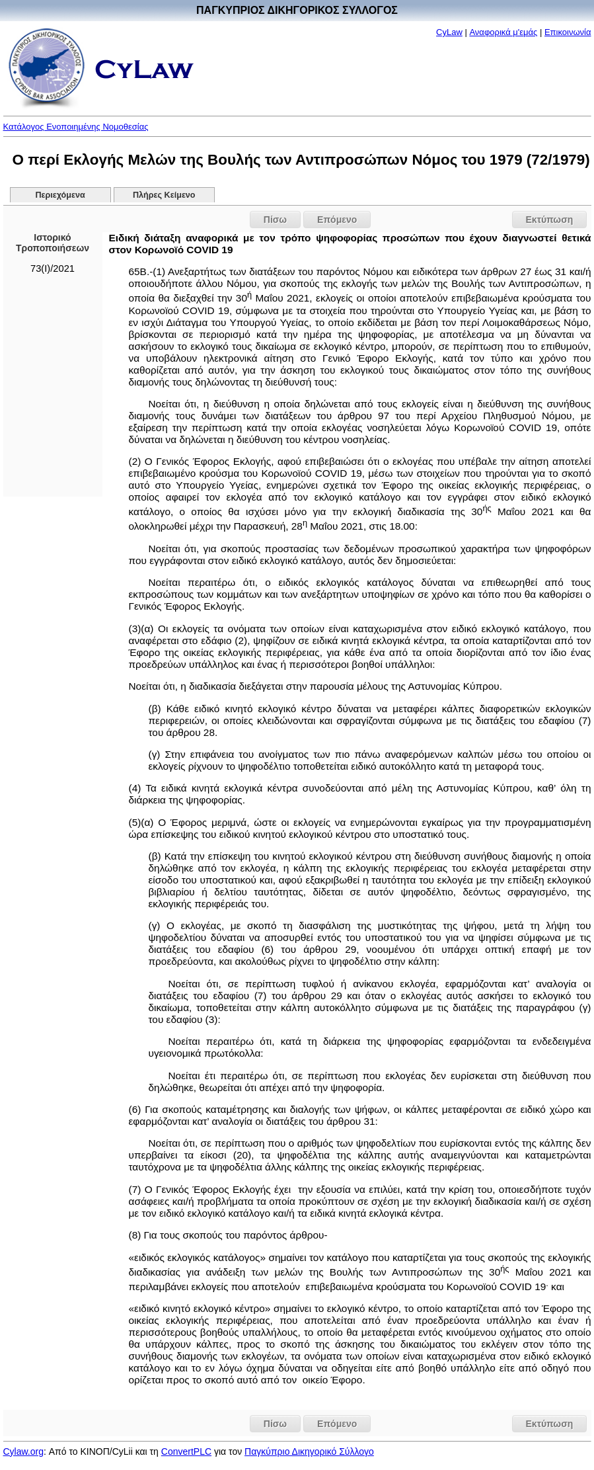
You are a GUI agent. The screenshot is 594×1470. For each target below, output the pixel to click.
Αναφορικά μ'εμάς (503, 32)
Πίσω (275, 219)
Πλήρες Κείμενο (164, 195)
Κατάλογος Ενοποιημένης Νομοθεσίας (76, 127)
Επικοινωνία (567, 32)
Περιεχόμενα (60, 195)
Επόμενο (337, 219)
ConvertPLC (186, 1451)
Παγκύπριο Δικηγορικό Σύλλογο (309, 1451)
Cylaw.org (23, 1451)
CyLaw (449, 32)
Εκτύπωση (550, 219)
